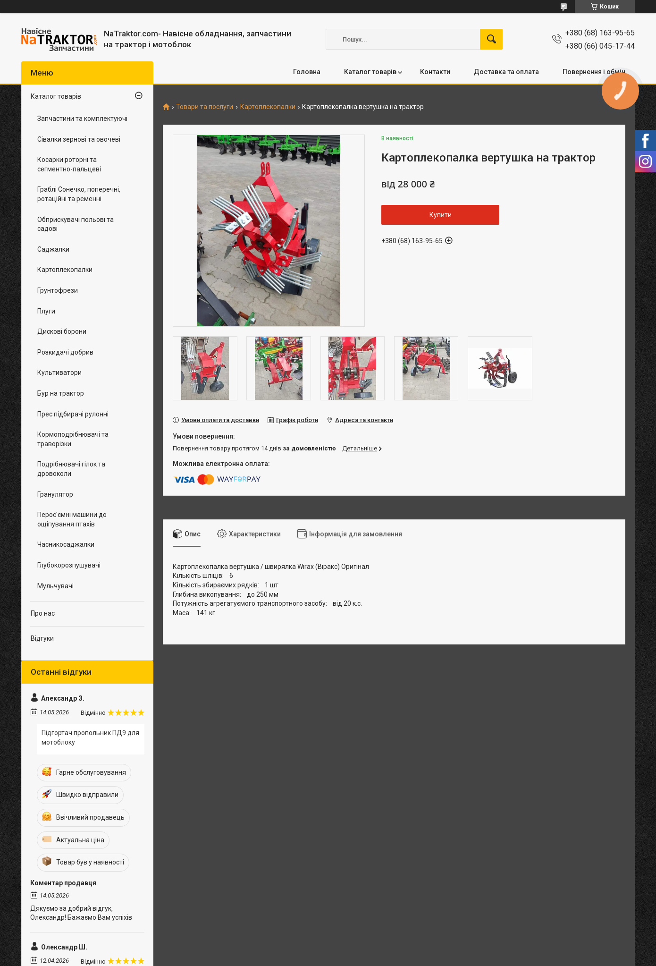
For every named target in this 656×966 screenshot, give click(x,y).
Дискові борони (61, 331)
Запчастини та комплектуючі (82, 118)
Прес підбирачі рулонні (73, 414)
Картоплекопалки (267, 106)
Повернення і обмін (594, 72)
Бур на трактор (60, 393)
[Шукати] (491, 39)
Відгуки (42, 638)
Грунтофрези (57, 290)
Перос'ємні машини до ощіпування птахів (72, 519)
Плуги (46, 311)
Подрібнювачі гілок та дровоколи (71, 468)
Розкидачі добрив (65, 352)
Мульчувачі (55, 586)
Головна (306, 72)
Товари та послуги (204, 106)
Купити (440, 215)
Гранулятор (55, 494)
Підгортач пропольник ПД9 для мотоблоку (90, 737)
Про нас (43, 613)
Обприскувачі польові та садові (75, 224)
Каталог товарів (370, 72)
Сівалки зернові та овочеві (78, 139)
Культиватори (59, 372)
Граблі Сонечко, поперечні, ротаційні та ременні (78, 194)
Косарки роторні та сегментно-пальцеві (69, 164)
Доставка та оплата (506, 72)
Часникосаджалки (65, 544)
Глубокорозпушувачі (69, 565)
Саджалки (53, 249)
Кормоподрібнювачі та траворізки (73, 439)
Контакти (435, 72)
